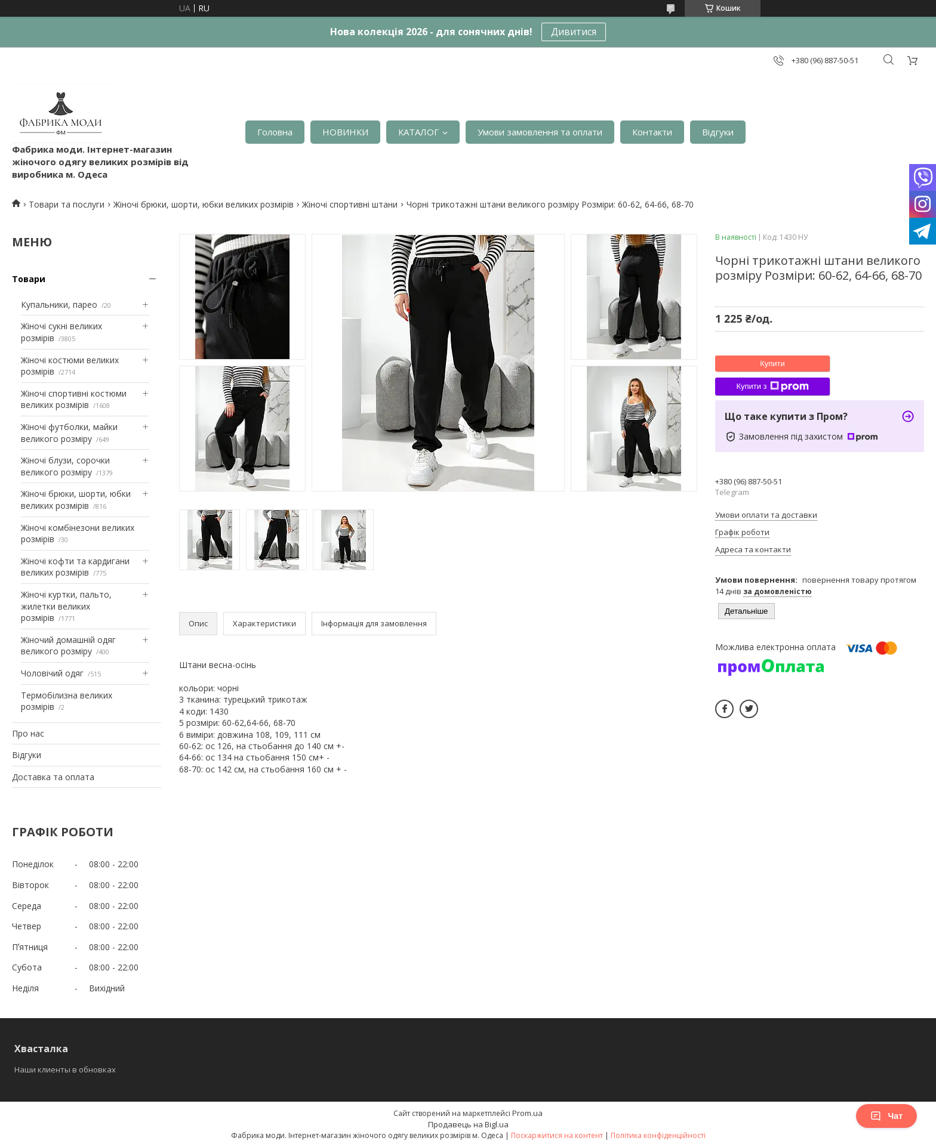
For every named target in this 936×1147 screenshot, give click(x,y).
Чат (886, 1116)
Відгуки (718, 132)
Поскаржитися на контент (557, 1135)
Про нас (28, 733)
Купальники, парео (59, 304)
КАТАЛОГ (418, 132)
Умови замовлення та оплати (540, 132)
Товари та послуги (66, 204)
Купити (772, 363)
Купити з (772, 386)
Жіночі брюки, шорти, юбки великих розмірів (203, 204)
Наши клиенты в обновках (65, 1069)
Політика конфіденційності (658, 1135)
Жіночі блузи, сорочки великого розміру (65, 466)
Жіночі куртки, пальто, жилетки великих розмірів (66, 606)
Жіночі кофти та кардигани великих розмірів (75, 567)
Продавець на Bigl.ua (468, 1124)
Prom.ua (527, 1113)
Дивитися (573, 31)
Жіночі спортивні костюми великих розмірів (74, 399)
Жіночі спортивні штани (350, 204)
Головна (274, 132)
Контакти (652, 132)
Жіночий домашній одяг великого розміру (68, 645)
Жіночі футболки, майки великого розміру (69, 432)
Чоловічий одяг (52, 673)
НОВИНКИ (345, 132)
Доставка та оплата (53, 777)
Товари (28, 279)
